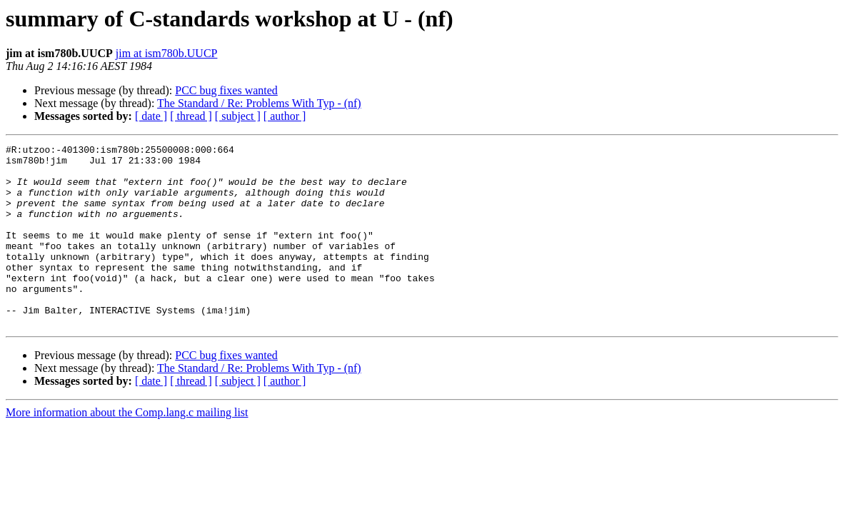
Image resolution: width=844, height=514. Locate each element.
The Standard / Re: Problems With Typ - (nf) (259, 103)
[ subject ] (238, 116)
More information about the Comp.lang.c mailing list (127, 449)
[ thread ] (191, 116)
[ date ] (151, 116)
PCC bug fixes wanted (226, 90)
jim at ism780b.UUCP (167, 53)
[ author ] (284, 116)
